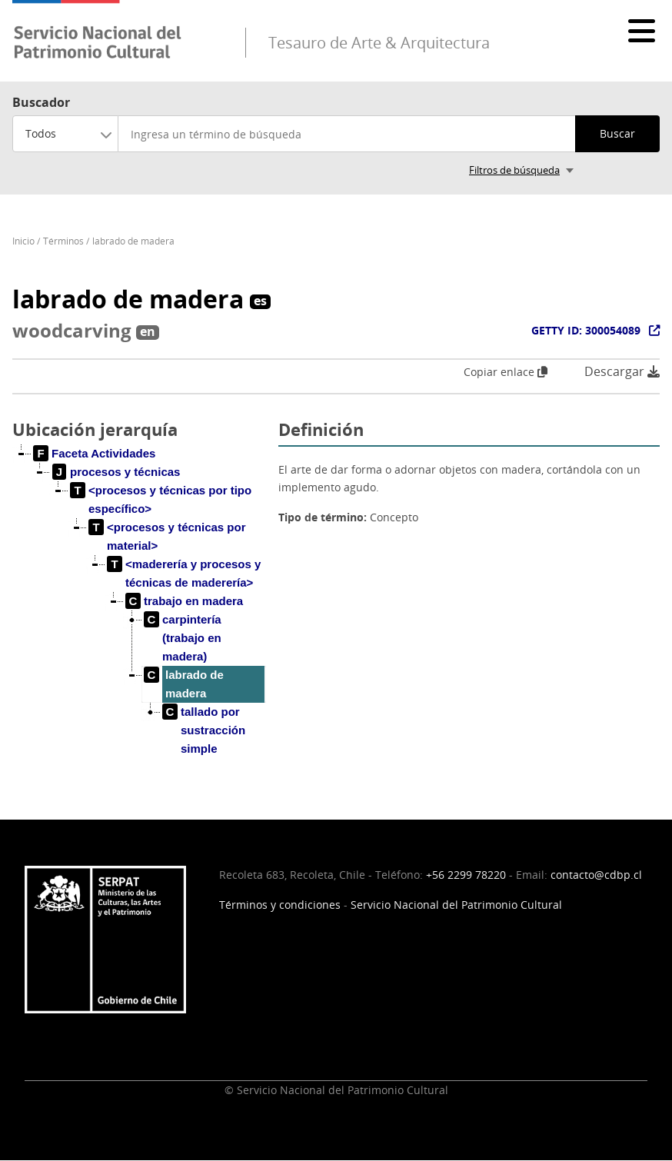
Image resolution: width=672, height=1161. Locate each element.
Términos (63, 241)
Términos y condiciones (280, 904)
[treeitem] (94, 453)
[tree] (139, 613)
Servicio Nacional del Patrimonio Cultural (456, 904)
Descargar (622, 371)
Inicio (23, 241)
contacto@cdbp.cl (596, 874)
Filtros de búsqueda (514, 170)
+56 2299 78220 (466, 874)
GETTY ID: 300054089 (585, 330)
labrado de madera (133, 241)
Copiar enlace (505, 371)
